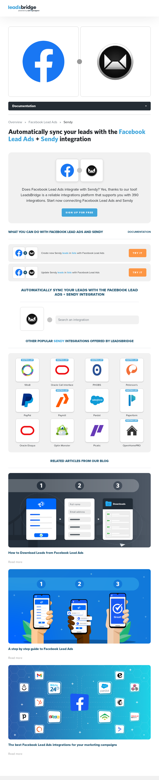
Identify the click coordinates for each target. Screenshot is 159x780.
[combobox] (97, 319)
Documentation (24, 106)
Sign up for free (79, 212)
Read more (15, 562)
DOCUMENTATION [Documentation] (139, 232)
